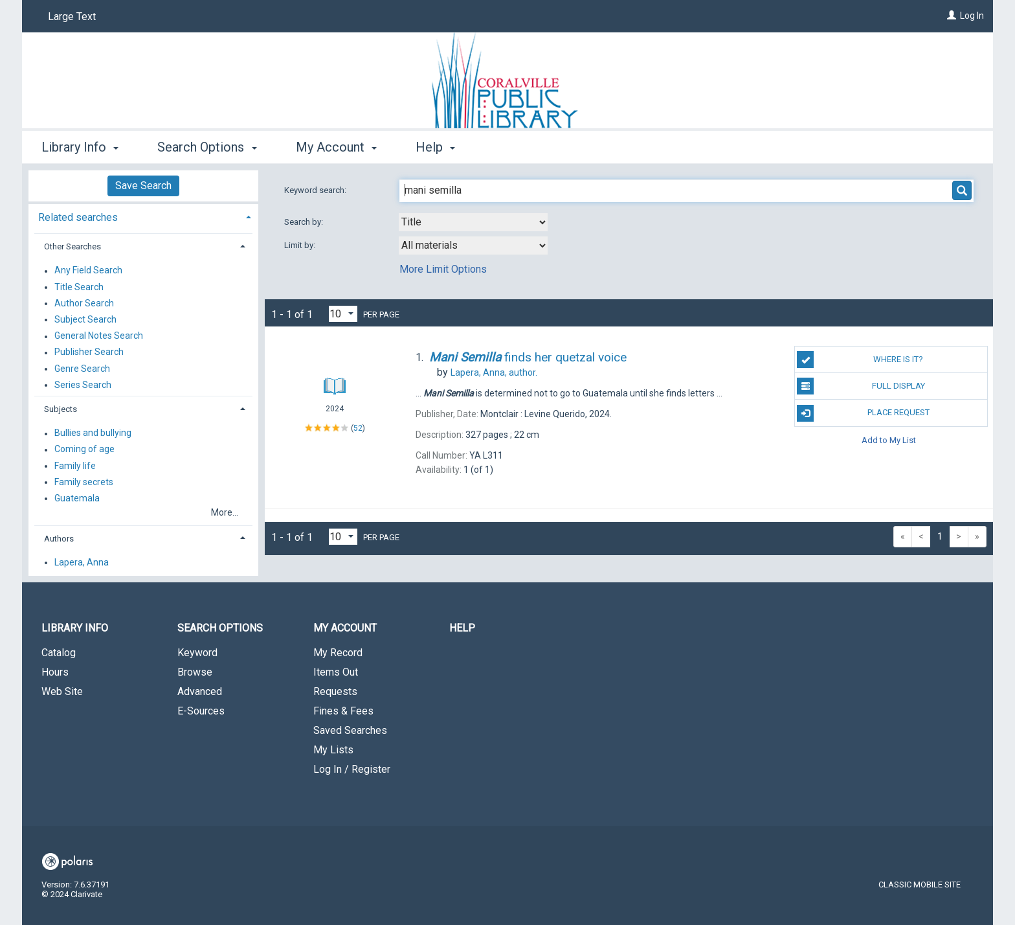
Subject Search (85, 319)
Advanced (199, 691)
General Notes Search (98, 336)
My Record (337, 652)
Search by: (304, 222)
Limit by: (300, 245)
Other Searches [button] (72, 246)
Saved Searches (350, 730)
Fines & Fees (343, 711)
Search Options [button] (206, 147)
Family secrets (83, 482)
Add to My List (889, 440)
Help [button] (435, 147)
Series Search (82, 385)
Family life (75, 466)
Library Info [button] (79, 147)
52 (357, 428)
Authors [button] (59, 538)
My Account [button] (336, 147)
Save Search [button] (143, 185)
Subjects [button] (60, 409)
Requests (335, 691)
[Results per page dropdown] (343, 314)
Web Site (62, 691)
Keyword (197, 652)
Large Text (72, 16)
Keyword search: (316, 190)
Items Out (335, 672)
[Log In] (951, 15)
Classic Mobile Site (919, 884)
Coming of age (84, 449)
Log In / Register (351, 769)
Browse (194, 672)
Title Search (79, 287)
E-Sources (201, 711)
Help (462, 628)
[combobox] (473, 222)
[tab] (143, 216)
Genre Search (82, 368)
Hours (55, 672)
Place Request (863, 413)
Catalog (58, 652)
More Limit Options (443, 269)
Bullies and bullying (92, 433)
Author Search (84, 303)
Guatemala (77, 498)
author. (494, 372)
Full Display (860, 386)
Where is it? (860, 359)
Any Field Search (88, 271)
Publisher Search (89, 352)
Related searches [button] (78, 217)
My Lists (333, 750)
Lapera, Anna (81, 562)
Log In (972, 15)
